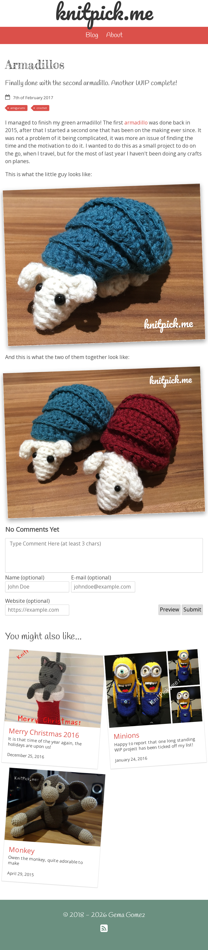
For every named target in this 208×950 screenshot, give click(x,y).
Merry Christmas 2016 (43, 733)
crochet (42, 108)
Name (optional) (24, 577)
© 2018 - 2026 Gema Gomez (104, 915)
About (114, 35)
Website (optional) (27, 600)
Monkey (21, 850)
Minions (126, 735)
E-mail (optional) (91, 577)
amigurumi (18, 108)
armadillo (136, 122)
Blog (92, 35)
